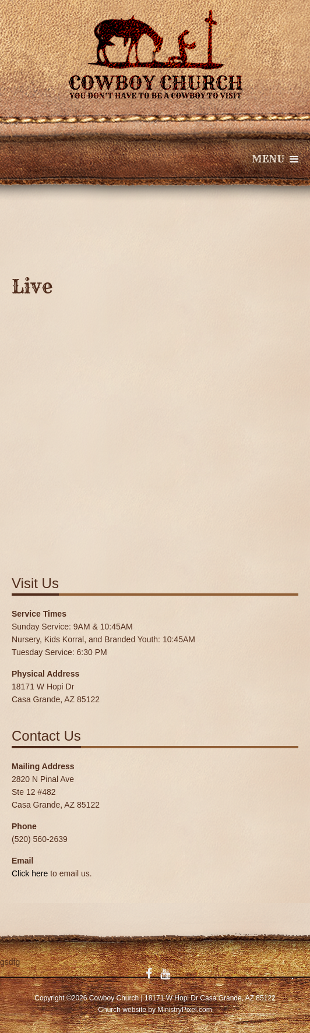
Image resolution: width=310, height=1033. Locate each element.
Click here (30, 873)
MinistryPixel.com (184, 1010)
